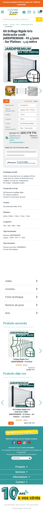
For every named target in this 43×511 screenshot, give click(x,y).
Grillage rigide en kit (27, 24)
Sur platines (8, 26)
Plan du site (27, 508)
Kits (17, 24)
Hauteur (7, 114)
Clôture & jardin (20, 505)
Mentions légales (17, 508)
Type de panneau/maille (10, 110)
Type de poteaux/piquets (10, 128)
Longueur (8, 119)
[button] (40, 91)
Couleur (7, 123)
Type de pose (9, 105)
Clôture (12, 24)
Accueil (5, 24)
